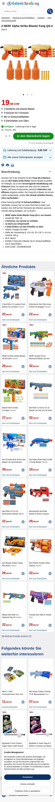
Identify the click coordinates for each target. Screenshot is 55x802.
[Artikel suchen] (27, 11)
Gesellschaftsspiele (10, 707)
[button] (27, 150)
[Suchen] (50, 11)
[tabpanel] (27, 62)
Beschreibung (10, 171)
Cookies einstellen (27, 784)
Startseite (5, 18)
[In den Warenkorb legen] (33, 136)
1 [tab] (23, 94)
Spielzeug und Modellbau (23, 18)
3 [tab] (31, 94)
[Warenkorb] (51, 3)
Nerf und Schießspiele (11, 320)
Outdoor (41, 18)
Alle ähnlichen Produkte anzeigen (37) (16, 636)
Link (32, 769)
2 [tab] (27, 94)
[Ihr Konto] (44, 3)
